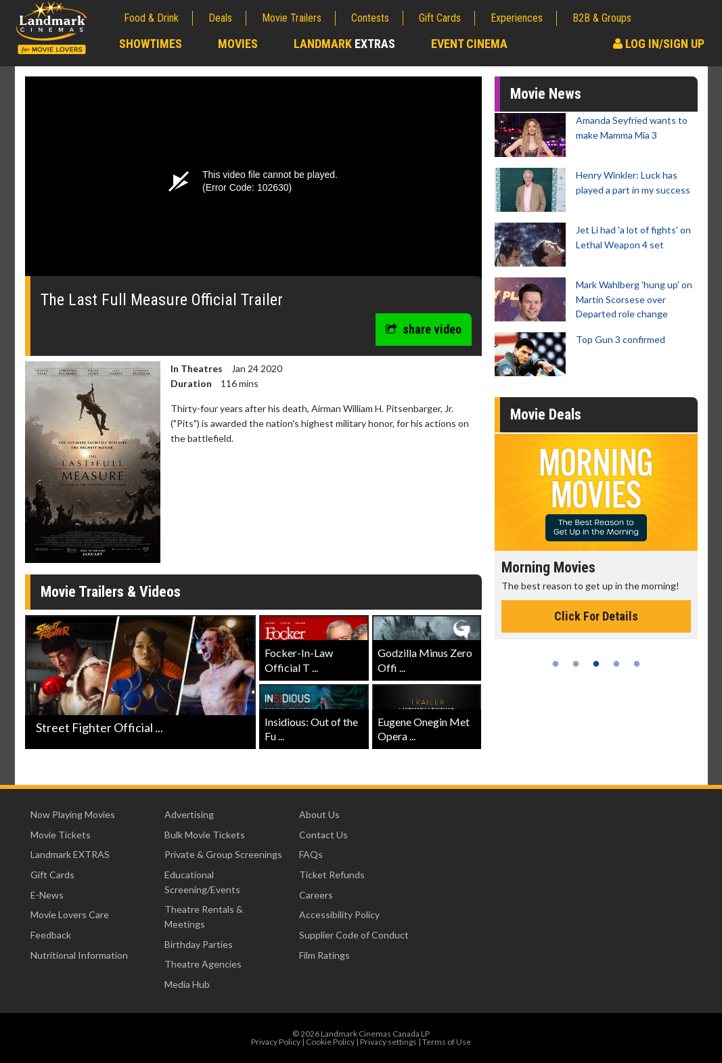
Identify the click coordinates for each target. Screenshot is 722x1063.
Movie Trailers (291, 18)
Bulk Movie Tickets (204, 834)
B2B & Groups (601, 18)
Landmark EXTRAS (70, 854)
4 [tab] (616, 664)
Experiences (517, 18)
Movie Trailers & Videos (111, 591)
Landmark (344, 44)
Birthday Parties (198, 944)
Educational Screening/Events (202, 882)
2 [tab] (576, 664)
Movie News (545, 93)
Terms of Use (446, 1042)
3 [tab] (596, 664)
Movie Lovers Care (69, 914)
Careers (316, 895)
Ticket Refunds (332, 874)
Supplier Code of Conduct (354, 935)
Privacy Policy (275, 1042)
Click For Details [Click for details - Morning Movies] (596, 616)
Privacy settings (388, 1042)
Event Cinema (469, 44)
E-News (47, 895)
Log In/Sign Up (658, 44)
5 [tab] (637, 664)
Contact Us (323, 834)
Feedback (50, 935)
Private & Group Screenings (223, 854)
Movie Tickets (60, 834)
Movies (238, 44)
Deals (220, 18)
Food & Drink (151, 18)
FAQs (311, 854)
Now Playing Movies (72, 814)
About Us (319, 814)
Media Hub (187, 984)
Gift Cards (440, 18)
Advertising (189, 814)
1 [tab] (555, 664)
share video (423, 329)
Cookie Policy (330, 1042)
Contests (370, 18)
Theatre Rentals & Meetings (203, 916)
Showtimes (150, 44)
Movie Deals (545, 414)
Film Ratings (324, 955)
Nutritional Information (79, 955)
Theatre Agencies (203, 964)
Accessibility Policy (339, 914)
